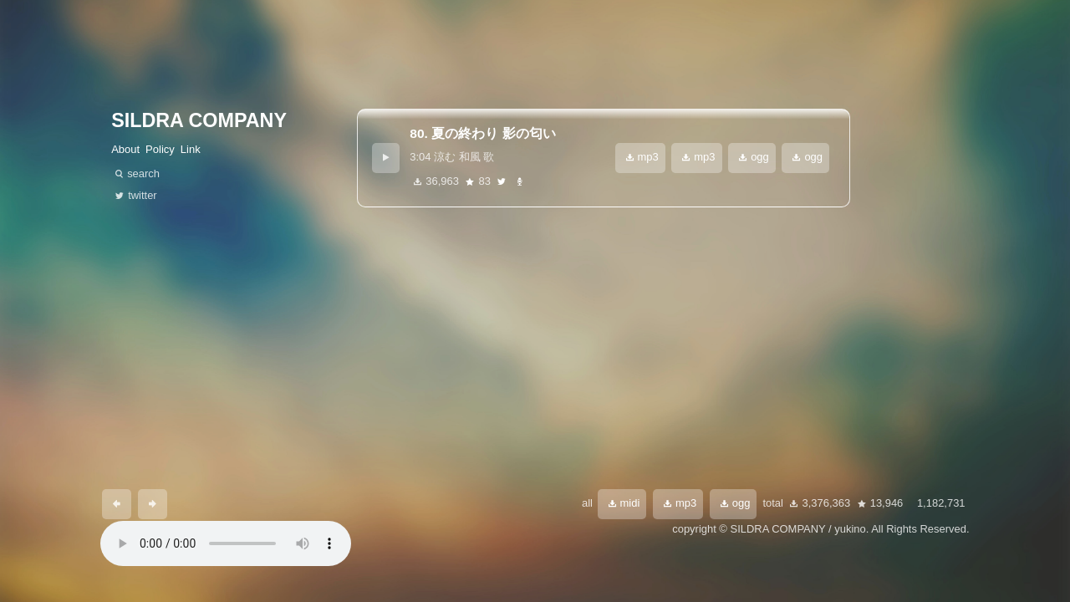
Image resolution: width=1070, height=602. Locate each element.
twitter (501, 181)
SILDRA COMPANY (199, 120)
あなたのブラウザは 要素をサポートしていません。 (225, 543)
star (470, 181)
